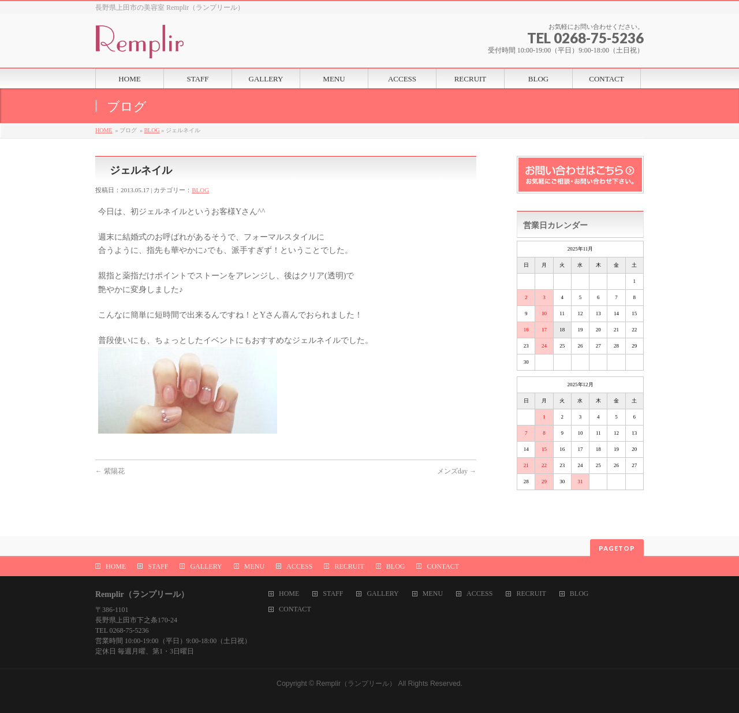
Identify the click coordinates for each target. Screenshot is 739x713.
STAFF (158, 566)
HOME (103, 130)
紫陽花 (110, 471)
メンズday (456, 471)
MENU (254, 566)
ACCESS (299, 566)
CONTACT (443, 566)
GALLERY (206, 566)
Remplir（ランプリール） (356, 684)
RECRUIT (349, 566)
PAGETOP (617, 548)
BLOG (151, 130)
